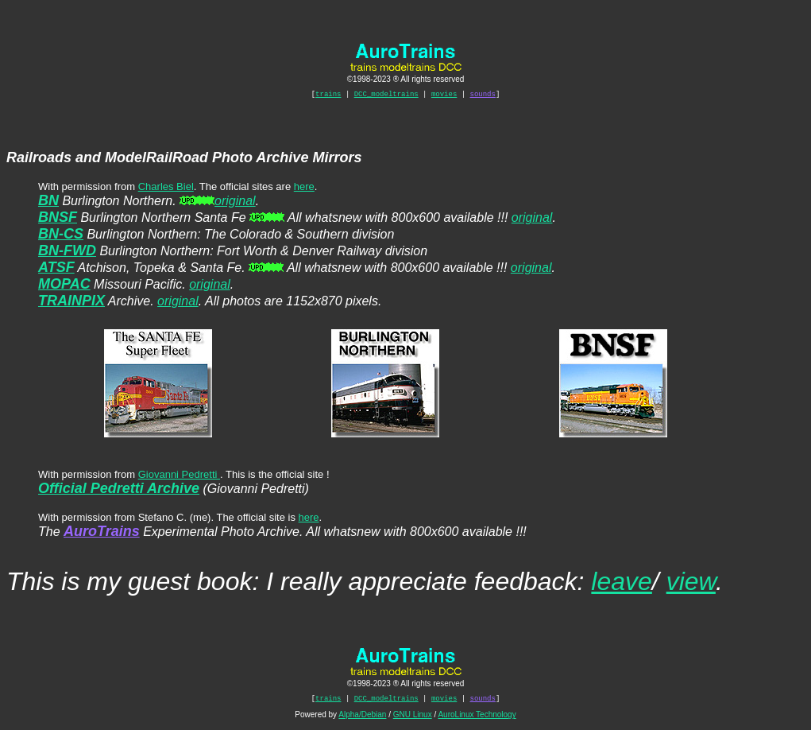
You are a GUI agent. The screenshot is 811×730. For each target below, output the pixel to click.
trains (328, 96)
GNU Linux (412, 719)
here (304, 189)
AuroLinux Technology (477, 719)
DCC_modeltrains (386, 96)
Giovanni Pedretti (179, 477)
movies (444, 96)
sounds (483, 96)
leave (621, 583)
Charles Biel (166, 189)
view (691, 583)
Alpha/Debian (362, 719)
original (235, 203)
